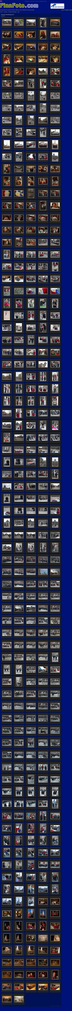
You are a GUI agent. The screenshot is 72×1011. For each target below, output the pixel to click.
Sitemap (66, 9)
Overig (28, 9)
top (1, 1005)
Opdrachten (24, 9)
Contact (70, 9)
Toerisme (13, 9)
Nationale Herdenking (12, 11)
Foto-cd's (63, 9)
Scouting (1, 9)
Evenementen (8, 9)
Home (1, 11)
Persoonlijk (32, 9)
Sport (21, 9)
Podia (5, 9)
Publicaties (17, 9)
